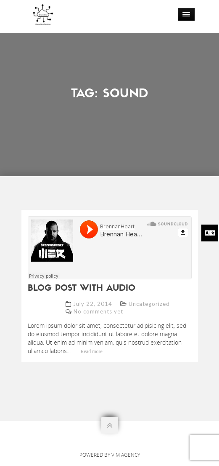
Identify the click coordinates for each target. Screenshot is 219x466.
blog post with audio (81, 288)
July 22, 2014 (92, 303)
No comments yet (98, 311)
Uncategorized (149, 303)
